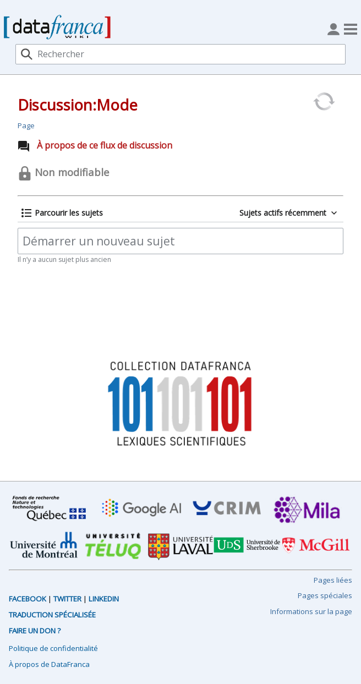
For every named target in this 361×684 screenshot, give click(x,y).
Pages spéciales (325, 595)
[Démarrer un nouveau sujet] (180, 241)
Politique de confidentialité (53, 648)
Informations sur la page (311, 611)
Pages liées (333, 580)
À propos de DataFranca (49, 664)
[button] (62, 213)
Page (26, 125)
